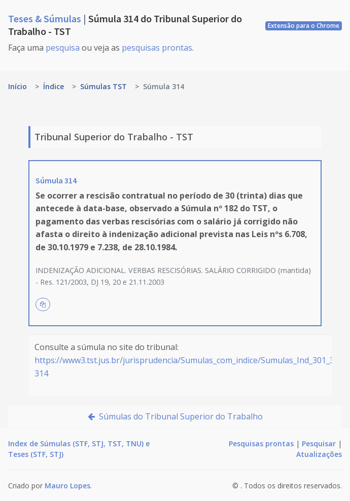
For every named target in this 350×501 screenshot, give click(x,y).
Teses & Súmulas (45, 18)
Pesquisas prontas (261, 443)
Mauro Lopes (67, 485)
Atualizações (319, 454)
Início (17, 86)
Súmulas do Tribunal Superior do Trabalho (175, 416)
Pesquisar (319, 443)
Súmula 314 (56, 180)
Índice (53, 86)
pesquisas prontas (157, 47)
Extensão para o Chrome (303, 25)
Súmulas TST (103, 86)
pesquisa (63, 47)
